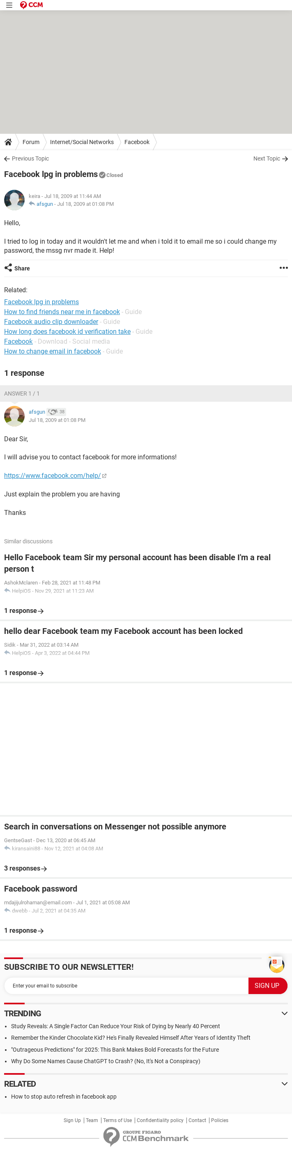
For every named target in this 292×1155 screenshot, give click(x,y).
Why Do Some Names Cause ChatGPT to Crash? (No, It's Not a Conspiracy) (105, 1061)
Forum (31, 142)
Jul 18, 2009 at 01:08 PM (85, 204)
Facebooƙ (18, 341)
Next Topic (266, 158)
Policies (219, 1120)
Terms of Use (117, 1120)
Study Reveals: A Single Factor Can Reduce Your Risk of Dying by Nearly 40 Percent (115, 1026)
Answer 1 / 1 (22, 393)
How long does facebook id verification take (67, 331)
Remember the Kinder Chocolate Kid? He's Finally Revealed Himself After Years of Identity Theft (131, 1037)
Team (92, 1120)
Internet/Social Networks (82, 142)
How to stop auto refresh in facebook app (64, 1096)
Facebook (136, 142)
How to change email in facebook (52, 351)
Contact (197, 1120)
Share (22, 268)
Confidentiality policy (160, 1120)
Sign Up (72, 1120)
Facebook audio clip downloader (51, 322)
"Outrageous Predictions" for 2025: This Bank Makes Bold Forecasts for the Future (115, 1049)
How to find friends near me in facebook (62, 312)
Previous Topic (30, 158)
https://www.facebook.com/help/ (52, 476)
